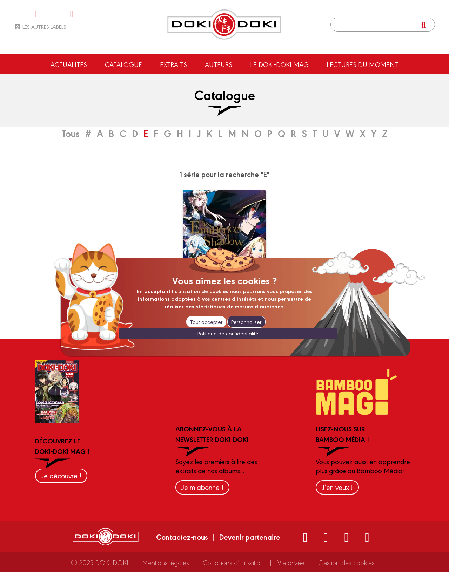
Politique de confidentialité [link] (228, 333)
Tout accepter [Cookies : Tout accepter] (206, 321)
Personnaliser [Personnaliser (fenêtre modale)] (246, 321)
